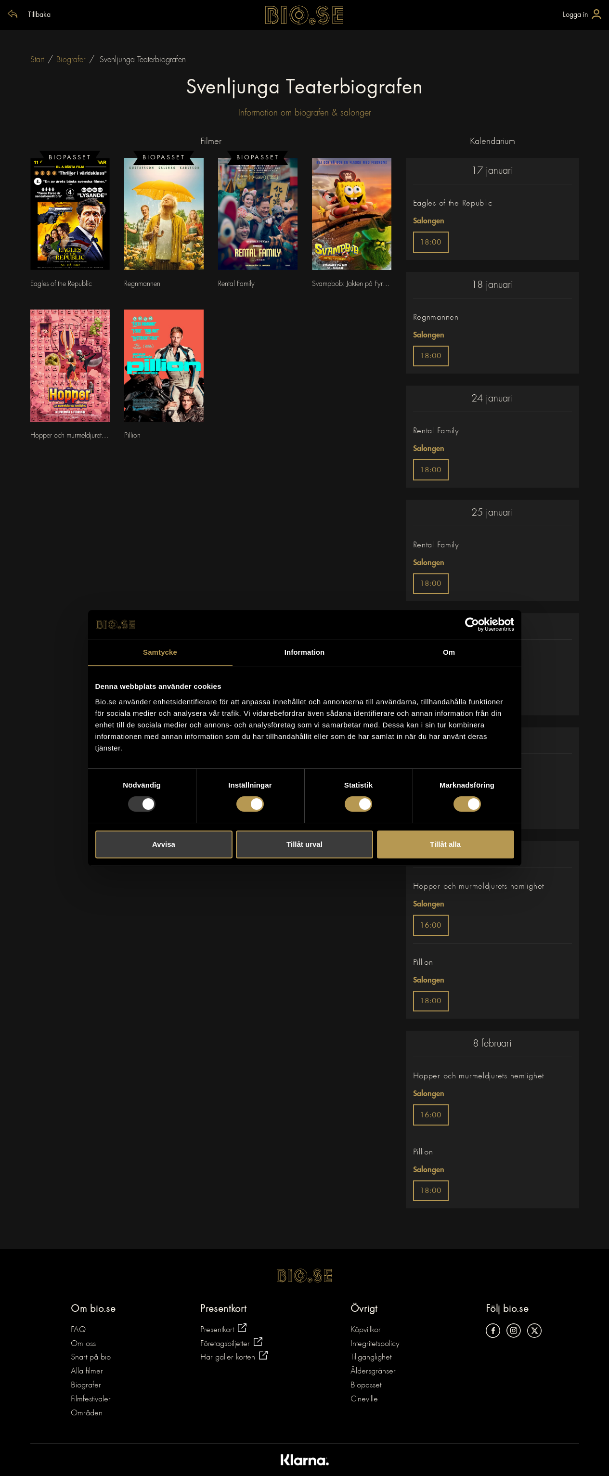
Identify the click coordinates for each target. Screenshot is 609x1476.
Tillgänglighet (370, 1357)
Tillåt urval (304, 844)
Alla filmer (87, 1371)
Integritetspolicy (375, 1344)
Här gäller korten (234, 1356)
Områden (87, 1413)
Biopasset (365, 1385)
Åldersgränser (373, 1371)
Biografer (70, 60)
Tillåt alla (445, 844)
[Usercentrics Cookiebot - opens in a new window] (472, 624)
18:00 (430, 243)
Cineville (364, 1399)
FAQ (78, 1330)
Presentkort (223, 1328)
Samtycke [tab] (160, 652)
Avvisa (163, 844)
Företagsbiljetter (231, 1342)
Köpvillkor (365, 1330)
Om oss (83, 1344)
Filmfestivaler (91, 1399)
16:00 (430, 926)
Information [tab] (305, 652)
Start (37, 60)
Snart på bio (91, 1357)
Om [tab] (449, 652)
